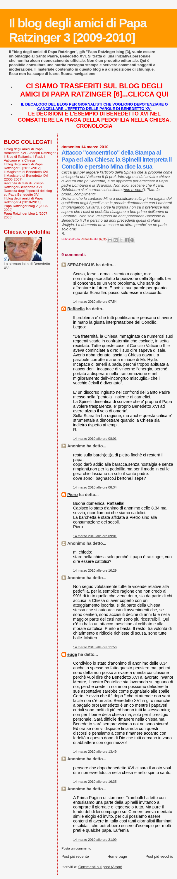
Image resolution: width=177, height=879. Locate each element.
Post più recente (75, 856)
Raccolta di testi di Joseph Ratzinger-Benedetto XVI (24, 185)
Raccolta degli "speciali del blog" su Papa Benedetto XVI (28, 192)
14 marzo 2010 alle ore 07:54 (95, 301)
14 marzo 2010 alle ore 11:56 (95, 647)
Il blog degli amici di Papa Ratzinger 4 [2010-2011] (23, 200)
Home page (117, 856)
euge (72, 654)
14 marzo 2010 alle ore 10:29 (95, 570)
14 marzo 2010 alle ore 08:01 (95, 438)
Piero (72, 494)
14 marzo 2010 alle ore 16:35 (95, 781)
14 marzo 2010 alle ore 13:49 (95, 751)
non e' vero (133, 190)
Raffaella (76, 309)
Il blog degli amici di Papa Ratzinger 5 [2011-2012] (23, 166)
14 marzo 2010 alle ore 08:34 (95, 487)
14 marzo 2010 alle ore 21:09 (95, 839)
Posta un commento (76, 848)
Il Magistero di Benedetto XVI (26, 172)
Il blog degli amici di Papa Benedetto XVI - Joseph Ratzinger (30, 151)
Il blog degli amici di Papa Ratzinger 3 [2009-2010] (77, 30)
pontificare (125, 198)
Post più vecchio (159, 856)
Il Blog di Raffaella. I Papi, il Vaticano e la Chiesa (24, 158)
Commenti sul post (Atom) (100, 867)
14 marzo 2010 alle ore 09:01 (95, 536)
